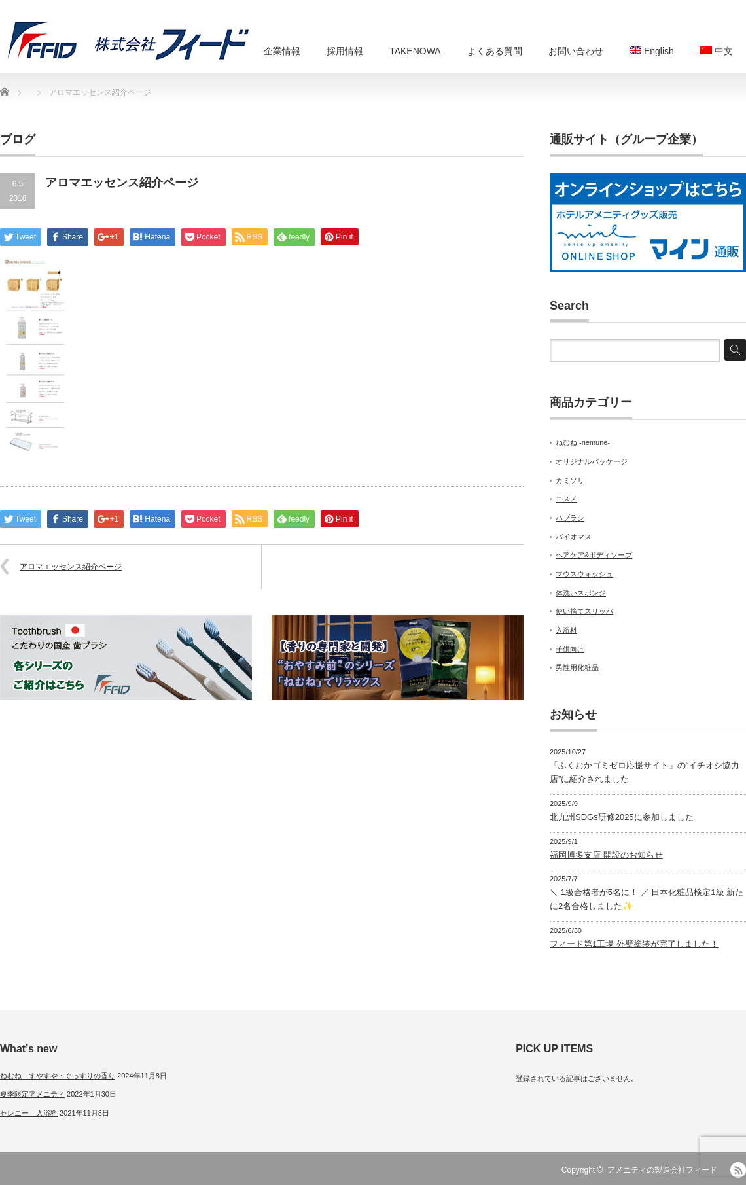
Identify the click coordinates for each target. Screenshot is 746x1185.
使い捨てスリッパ (584, 611)
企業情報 (282, 51)
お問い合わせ (575, 51)
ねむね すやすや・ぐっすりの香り (57, 1076)
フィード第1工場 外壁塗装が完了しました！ (634, 944)
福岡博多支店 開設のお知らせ (606, 855)
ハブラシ (570, 518)
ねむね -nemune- (583, 442)
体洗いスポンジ (581, 593)
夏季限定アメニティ (32, 1094)
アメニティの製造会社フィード (662, 1170)
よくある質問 (494, 51)
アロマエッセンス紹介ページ (71, 566)
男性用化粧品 (577, 667)
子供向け (570, 649)
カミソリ (570, 480)
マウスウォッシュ (584, 574)
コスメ (566, 499)
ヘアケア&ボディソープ (594, 555)
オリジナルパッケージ (592, 461)
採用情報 (345, 51)
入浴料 (566, 630)
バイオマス (574, 536)
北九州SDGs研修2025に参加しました (622, 817)
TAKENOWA (415, 51)
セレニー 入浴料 (29, 1113)
